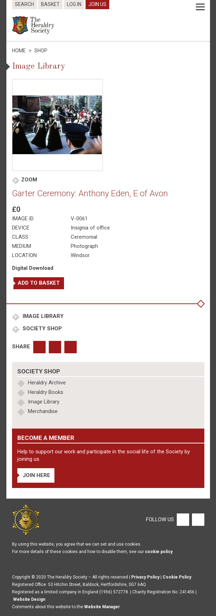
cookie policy (159, 551)
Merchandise (43, 411)
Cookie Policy (177, 577)
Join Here (36, 475)
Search (24, 4)
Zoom (29, 179)
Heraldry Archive (47, 382)
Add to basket (39, 283)
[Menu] (200, 7)
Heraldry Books (45, 392)
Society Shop (41, 328)
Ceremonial (84, 237)
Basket (50, 4)
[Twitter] (197, 519)
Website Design (29, 599)
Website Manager (102, 606)
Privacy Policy (145, 577)
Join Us (97, 4)
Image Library (42, 316)
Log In (74, 4)
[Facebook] (182, 519)
